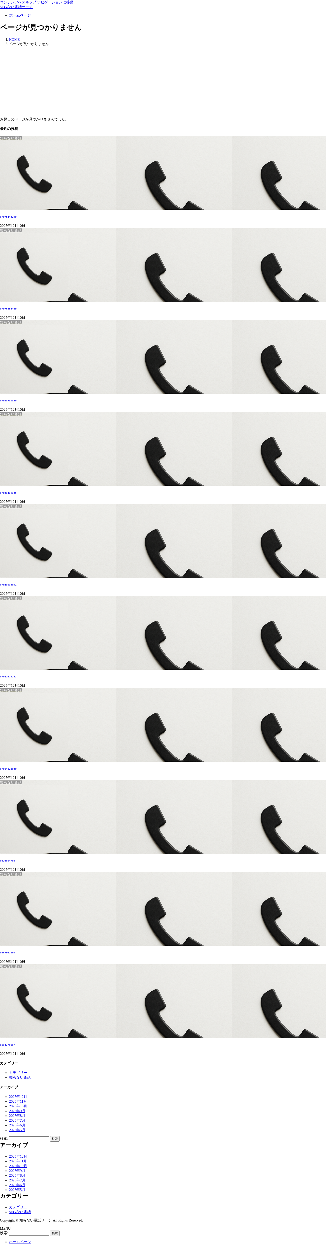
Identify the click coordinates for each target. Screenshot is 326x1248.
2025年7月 (17, 1120)
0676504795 (7, 860)
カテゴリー (18, 1073)
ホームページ (20, 1242)
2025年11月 (18, 1101)
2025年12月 (18, 1097)
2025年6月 (17, 1125)
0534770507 (7, 1044)
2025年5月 (17, 1130)
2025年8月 (17, 1116)
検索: (4, 1138)
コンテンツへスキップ (18, 2)
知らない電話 (20, 1077)
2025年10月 (18, 1106)
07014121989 (8, 768)
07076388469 (8, 308)
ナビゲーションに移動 (55, 2)
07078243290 (8, 216)
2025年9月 (17, 1111)
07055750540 (8, 400)
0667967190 (7, 952)
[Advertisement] (163, 81)
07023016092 (8, 584)
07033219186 (8, 492)
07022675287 (8, 676)
